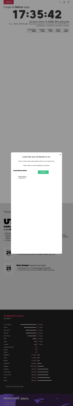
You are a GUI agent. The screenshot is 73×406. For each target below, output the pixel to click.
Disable (43, 172)
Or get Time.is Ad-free (20, 170)
